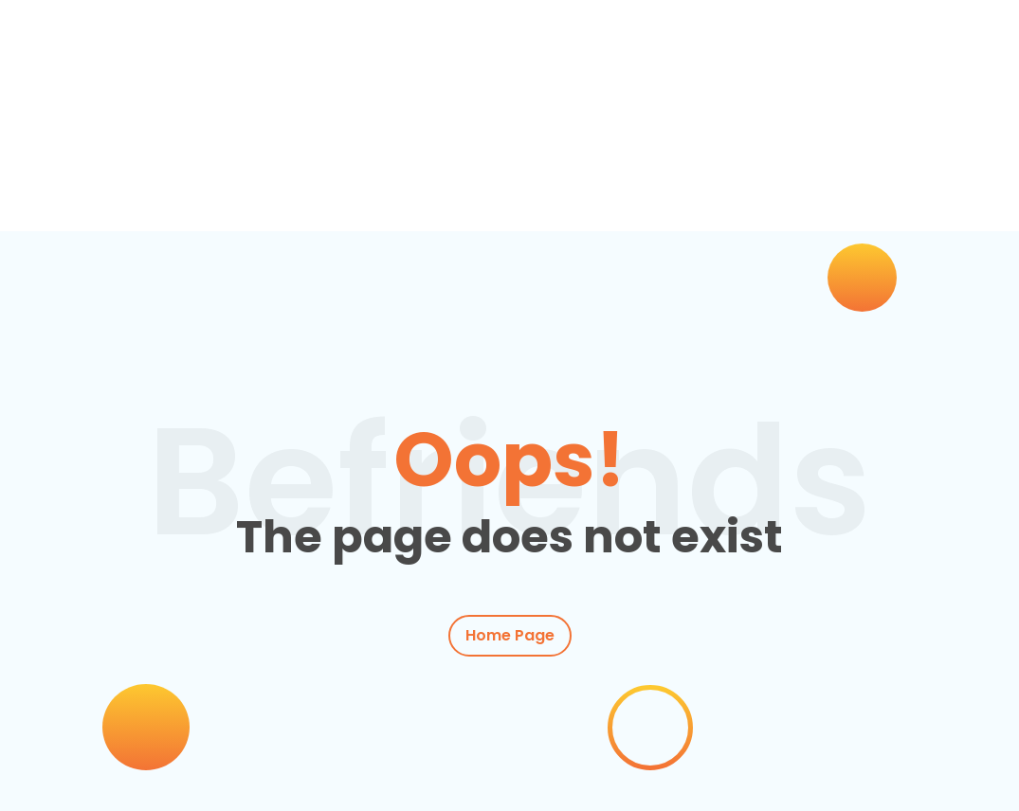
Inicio (100, 187)
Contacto (785, 187)
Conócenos (684, 187)
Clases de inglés (206, 187)
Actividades (350, 187)
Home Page (510, 635)
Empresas (471, 187)
